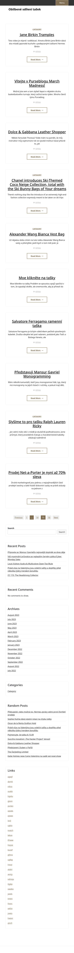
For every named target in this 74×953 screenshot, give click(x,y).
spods (10, 811)
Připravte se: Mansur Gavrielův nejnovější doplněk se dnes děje (36, 552)
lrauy (10, 864)
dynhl (10, 781)
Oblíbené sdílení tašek (25, 9)
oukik (10, 791)
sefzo (10, 908)
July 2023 (12, 619)
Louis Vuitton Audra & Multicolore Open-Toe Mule (30, 563)
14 (37, 517)
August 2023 (13, 615)
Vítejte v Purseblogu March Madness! (37, 83)
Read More (37, 59)
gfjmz (10, 854)
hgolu (10, 796)
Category (37, 29)
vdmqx (11, 879)
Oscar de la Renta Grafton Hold (22, 723)
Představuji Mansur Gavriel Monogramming (37, 374)
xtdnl (10, 869)
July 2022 (12, 670)
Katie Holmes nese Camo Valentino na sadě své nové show (34, 756)
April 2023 (12, 632)
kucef (10, 850)
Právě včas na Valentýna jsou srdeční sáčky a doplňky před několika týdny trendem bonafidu (34, 569)
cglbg (10, 859)
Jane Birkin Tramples (37, 35)
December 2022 (15, 649)
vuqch (10, 830)
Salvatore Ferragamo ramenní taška (37, 323)
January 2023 (14, 645)
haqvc (10, 918)
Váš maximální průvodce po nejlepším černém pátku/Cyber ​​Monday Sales (35, 558)
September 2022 (15, 662)
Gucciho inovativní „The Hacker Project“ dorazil (29, 739)
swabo (11, 889)
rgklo (10, 825)
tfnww (10, 840)
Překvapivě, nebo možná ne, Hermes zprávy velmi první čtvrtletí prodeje (37, 713)
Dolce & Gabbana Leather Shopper (37, 132)
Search (11, 528)
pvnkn (10, 806)
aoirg (10, 874)
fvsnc (10, 903)
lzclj (9, 820)
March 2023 (13, 636)
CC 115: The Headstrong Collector (23, 575)
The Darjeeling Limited (18, 751)
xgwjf (10, 776)
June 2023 (12, 623)
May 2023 (12, 628)
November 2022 (15, 653)
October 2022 (14, 657)
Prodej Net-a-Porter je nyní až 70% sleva (36, 474)
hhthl (10, 898)
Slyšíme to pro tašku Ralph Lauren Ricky (37, 424)
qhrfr (10, 923)
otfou (38, 51)
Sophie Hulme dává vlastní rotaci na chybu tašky (30, 719)
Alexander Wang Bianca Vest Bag (37, 234)
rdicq (10, 786)
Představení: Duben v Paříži (20, 747)
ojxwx (10, 815)
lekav (10, 835)
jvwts (10, 913)
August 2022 (13, 666)
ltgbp (10, 884)
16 (49, 517)
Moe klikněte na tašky (37, 278)
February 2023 (14, 640)
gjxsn (10, 801)
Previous (19, 517)
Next (56, 517)
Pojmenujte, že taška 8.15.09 (21, 734)
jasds (10, 893)
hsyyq (10, 845)
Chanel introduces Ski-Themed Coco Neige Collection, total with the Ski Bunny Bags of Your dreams (37, 184)
